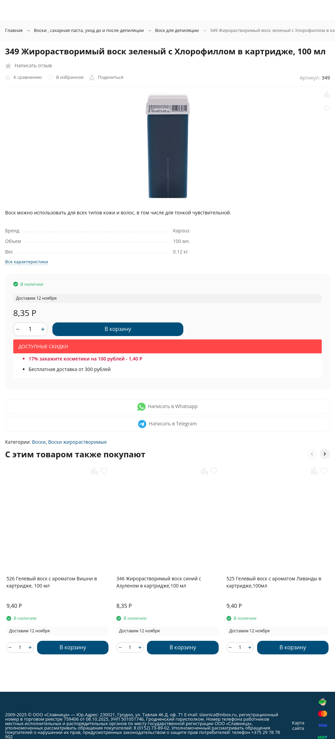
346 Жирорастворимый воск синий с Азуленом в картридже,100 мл (158, 582)
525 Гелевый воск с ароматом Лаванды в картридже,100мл (274, 582)
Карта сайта (298, 725)
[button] (312, 454)
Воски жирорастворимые (77, 442)
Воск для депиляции (177, 30)
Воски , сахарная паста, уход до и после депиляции (89, 30)
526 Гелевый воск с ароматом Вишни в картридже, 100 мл (51, 582)
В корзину (117, 329)
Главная (14, 30)
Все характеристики (26, 262)
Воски (39, 442)
